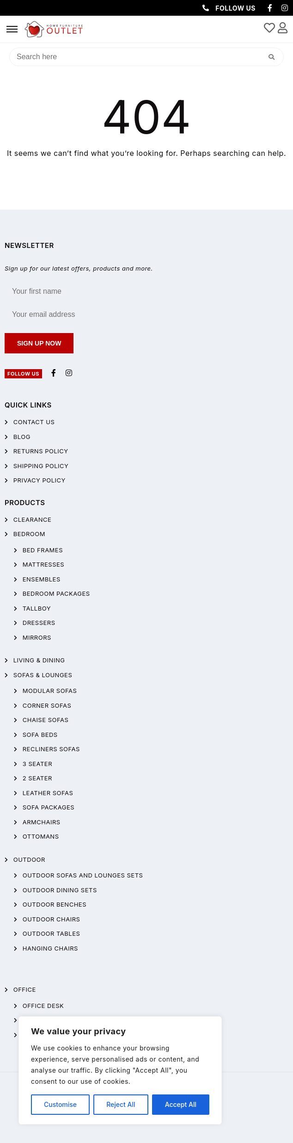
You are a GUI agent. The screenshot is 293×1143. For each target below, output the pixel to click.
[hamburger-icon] (12, 29)
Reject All (120, 1104)
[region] (120, 1070)
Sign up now (39, 343)
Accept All (180, 1104)
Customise (60, 1104)
